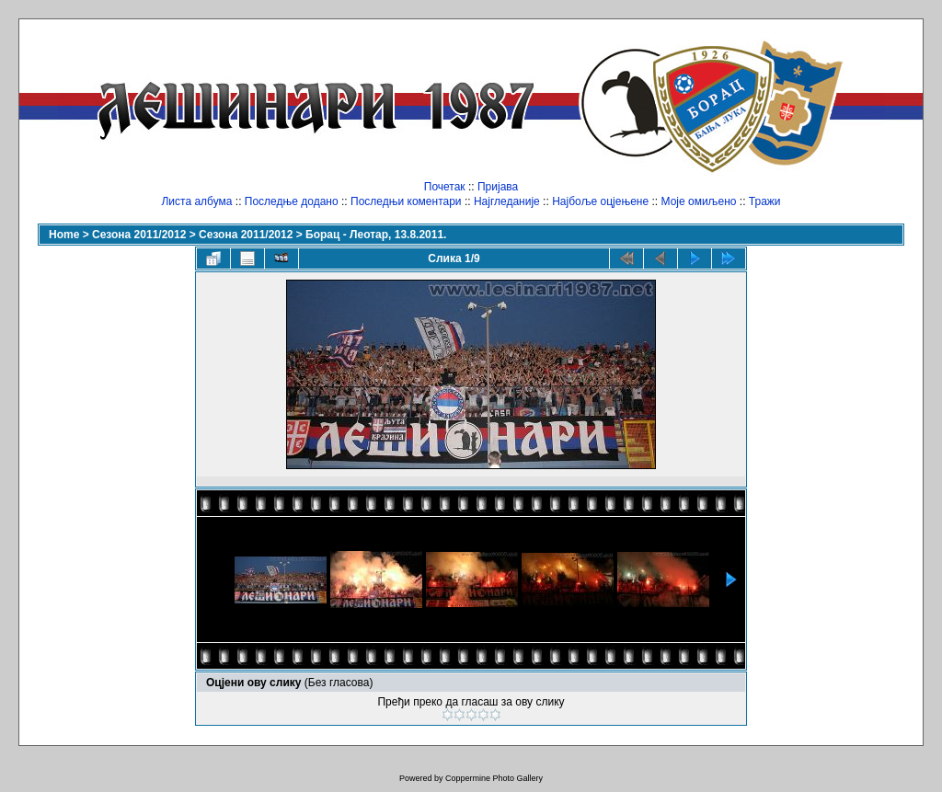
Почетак (444, 186)
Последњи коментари (406, 201)
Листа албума (196, 201)
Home (64, 234)
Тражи (765, 201)
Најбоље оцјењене (600, 201)
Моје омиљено (699, 201)
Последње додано (292, 201)
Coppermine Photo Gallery (494, 778)
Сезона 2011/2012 (139, 234)
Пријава (497, 186)
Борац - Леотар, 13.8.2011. (375, 234)
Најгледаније (507, 201)
